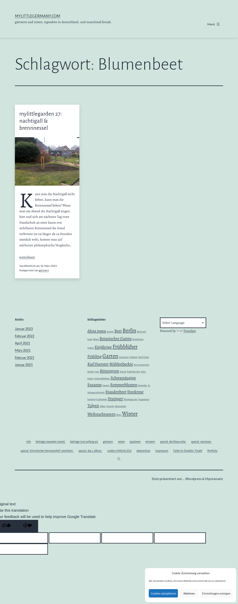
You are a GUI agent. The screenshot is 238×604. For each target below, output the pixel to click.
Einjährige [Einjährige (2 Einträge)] (103, 347)
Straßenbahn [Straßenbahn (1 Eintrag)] (101, 399)
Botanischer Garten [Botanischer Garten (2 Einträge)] (115, 338)
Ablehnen (189, 593)
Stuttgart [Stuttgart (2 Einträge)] (115, 398)
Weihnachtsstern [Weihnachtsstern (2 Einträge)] (101, 414)
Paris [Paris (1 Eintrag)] (97, 371)
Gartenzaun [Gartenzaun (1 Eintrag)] (124, 357)
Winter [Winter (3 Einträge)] (130, 413)
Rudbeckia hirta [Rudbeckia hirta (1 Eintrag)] (133, 371)
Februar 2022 (24, 336)
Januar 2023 (24, 329)
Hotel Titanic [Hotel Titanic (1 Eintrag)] (143, 357)
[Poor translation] (27, 526)
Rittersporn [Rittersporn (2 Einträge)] (109, 371)
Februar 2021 (24, 357)
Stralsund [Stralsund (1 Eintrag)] (91, 399)
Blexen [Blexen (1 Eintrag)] (96, 339)
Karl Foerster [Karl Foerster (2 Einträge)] (98, 364)
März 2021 (22, 350)
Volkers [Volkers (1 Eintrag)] (103, 406)
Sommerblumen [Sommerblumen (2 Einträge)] (123, 384)
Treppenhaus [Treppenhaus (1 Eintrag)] (143, 399)
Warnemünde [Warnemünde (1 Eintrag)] (120, 406)
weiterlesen (27, 257)
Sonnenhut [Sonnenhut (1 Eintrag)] (142, 385)
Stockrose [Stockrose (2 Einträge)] (135, 392)
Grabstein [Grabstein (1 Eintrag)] (133, 357)
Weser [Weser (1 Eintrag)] (118, 414)
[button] (119, 459)
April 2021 (22, 343)
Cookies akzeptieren (163, 593)
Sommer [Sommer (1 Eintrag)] (106, 385)
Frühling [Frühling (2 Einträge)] (94, 356)
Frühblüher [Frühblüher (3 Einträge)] (125, 346)
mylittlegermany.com (37, 16)
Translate (186, 331)
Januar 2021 (24, 365)
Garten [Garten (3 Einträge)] (110, 356)
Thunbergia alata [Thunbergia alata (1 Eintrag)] (130, 399)
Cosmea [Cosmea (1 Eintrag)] (90, 347)
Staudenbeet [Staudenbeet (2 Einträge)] (115, 392)
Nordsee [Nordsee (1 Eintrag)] (90, 371)
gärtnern (44, 270)
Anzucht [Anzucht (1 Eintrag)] (110, 331)
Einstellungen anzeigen (216, 593)
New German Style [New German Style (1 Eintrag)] (141, 364)
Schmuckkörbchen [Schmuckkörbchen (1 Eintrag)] (102, 378)
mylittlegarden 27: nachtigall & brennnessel (40, 121)
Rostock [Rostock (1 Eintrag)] (123, 371)
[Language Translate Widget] (183, 322)
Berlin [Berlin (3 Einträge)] (129, 330)
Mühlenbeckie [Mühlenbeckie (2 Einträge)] (121, 364)
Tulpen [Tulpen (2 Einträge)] (93, 405)
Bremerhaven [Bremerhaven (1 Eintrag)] (138, 339)
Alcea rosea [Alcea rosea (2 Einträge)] (96, 331)
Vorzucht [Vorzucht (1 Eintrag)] (110, 406)
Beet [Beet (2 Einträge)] (118, 331)
